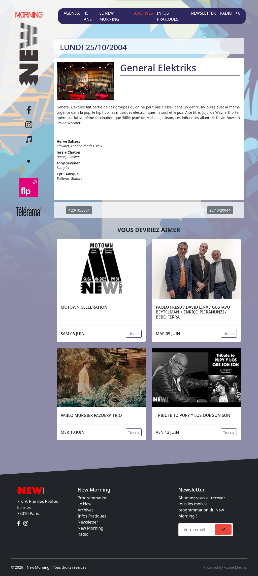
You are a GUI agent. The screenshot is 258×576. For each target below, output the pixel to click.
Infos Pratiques (92, 516)
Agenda (72, 13)
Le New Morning (109, 16)
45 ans (88, 16)
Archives (143, 13)
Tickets (133, 333)
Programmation (93, 498)
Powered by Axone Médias (225, 567)
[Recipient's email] (197, 529)
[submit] (223, 529)
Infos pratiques (167, 16)
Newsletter (203, 13)
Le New (84, 504)
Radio (226, 13)
